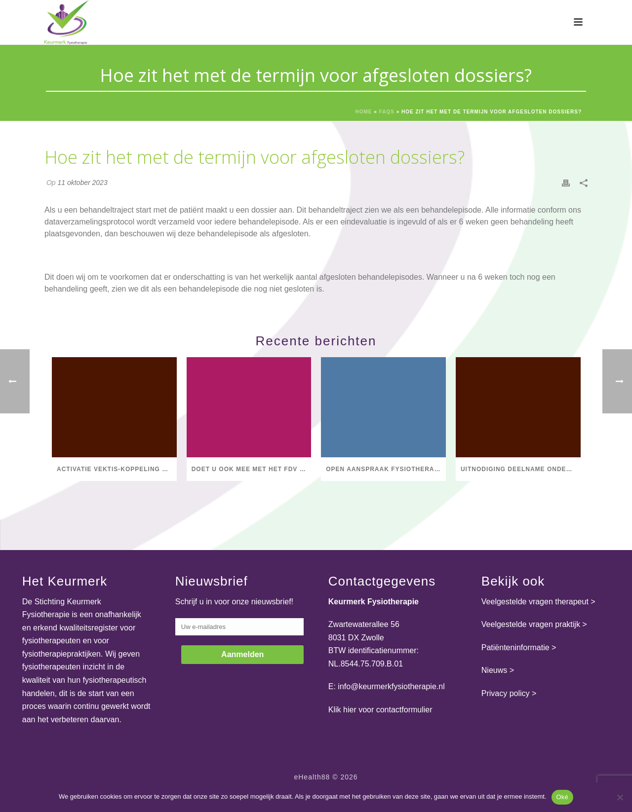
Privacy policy (505, 693)
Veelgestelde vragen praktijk (530, 624)
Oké (562, 797)
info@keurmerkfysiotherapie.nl (391, 686)
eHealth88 (312, 777)
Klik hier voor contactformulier (380, 709)
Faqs (387, 111)
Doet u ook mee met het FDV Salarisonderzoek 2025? (252, 469)
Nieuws (494, 670)
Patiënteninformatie (515, 647)
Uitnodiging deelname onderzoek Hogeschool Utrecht (521, 469)
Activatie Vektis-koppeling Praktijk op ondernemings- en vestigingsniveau (117, 469)
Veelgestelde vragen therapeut (535, 601)
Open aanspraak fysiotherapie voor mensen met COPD (386, 469)
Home (364, 111)
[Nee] (620, 797)
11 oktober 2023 (82, 182)
